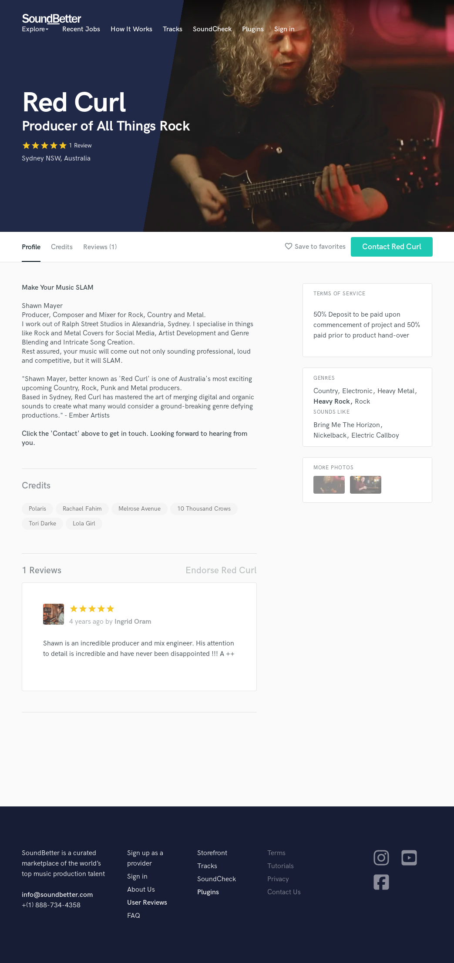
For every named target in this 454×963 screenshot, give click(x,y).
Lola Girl (84, 523)
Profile (31, 247)
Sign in (284, 29)
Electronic (357, 391)
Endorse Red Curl (221, 570)
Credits (62, 247)
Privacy (278, 879)
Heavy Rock (331, 402)
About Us (141, 890)
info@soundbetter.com (57, 895)
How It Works (131, 29)
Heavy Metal (395, 391)
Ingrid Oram (132, 622)
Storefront (212, 853)
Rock (362, 402)
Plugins (253, 29)
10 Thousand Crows (204, 508)
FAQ (133, 916)
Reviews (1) (100, 247)
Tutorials (280, 866)
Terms (276, 853)
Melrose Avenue (139, 508)
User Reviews (147, 903)
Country (325, 391)
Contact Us (284, 892)
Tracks (172, 29)
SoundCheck (212, 29)
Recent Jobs (81, 29)
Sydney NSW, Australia (56, 158)
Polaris (37, 508)
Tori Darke (42, 523)
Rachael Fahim (82, 508)
